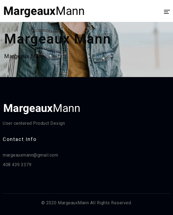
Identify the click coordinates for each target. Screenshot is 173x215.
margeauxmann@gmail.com (30, 155)
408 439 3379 (17, 164)
